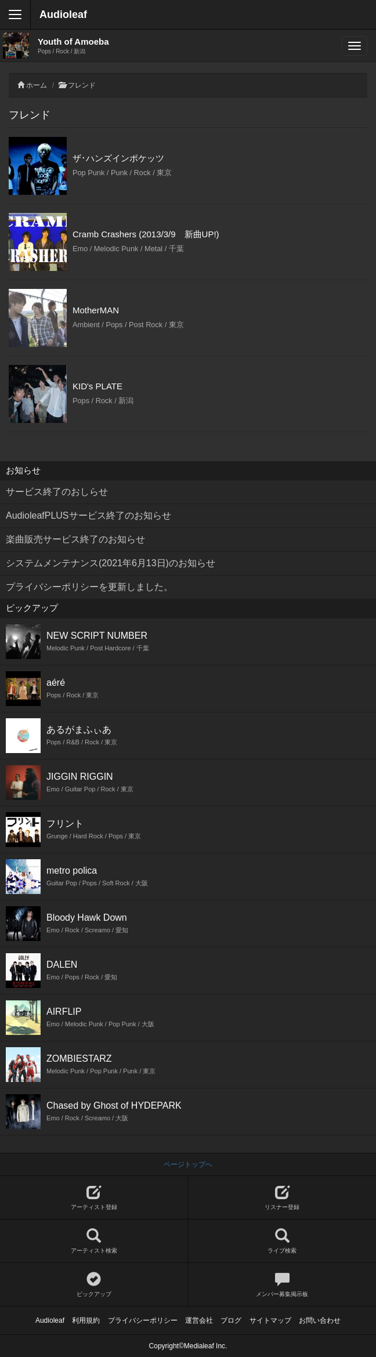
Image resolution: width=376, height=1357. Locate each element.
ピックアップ (93, 1284)
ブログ (230, 1320)
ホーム (36, 85)
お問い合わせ (320, 1320)
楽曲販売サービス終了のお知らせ (75, 539)
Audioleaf (63, 14)
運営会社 (199, 1320)
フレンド (82, 85)
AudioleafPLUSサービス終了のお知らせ (88, 515)
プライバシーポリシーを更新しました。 (89, 587)
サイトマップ (270, 1320)
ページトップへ (188, 1164)
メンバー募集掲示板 (282, 1284)
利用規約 (86, 1320)
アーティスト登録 (93, 1197)
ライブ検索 (282, 1241)
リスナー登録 (282, 1197)
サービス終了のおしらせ (57, 492)
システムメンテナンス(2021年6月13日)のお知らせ (110, 563)
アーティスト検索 (93, 1241)
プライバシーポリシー (143, 1320)
